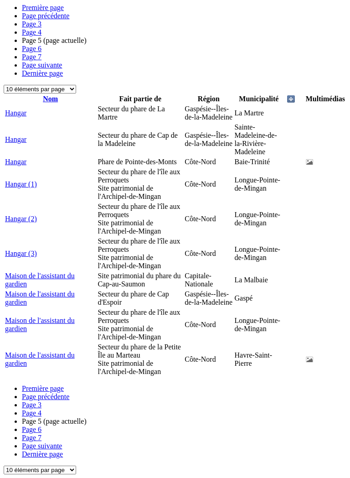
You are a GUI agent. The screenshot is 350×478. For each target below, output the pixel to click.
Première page (43, 7)
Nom (50, 99)
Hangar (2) (21, 219)
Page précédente (45, 16)
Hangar (15, 113)
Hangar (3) (21, 253)
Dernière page (42, 73)
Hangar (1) (21, 184)
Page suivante (42, 65)
